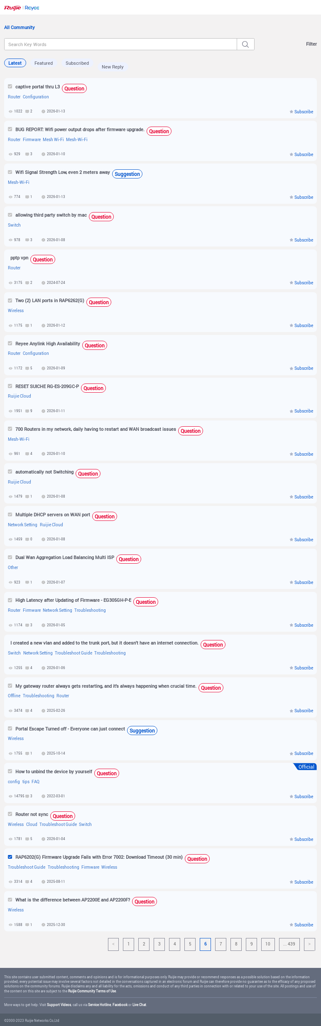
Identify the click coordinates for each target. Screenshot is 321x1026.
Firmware (32, 139)
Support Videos (59, 1004)
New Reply (113, 67)
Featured (43, 63)
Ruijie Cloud (19, 396)
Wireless (16, 310)
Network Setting (22, 525)
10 (267, 944)
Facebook (120, 1004)
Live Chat (139, 1004)
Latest (15, 63)
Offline (14, 696)
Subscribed (77, 63)
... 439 (289, 944)
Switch (14, 225)
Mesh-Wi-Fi (77, 139)
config (14, 781)
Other (13, 567)
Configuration (36, 97)
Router (14, 97)
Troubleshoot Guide (73, 653)
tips (25, 781)
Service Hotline (99, 1004)
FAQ (35, 781)
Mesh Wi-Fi (53, 139)
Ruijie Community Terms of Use (92, 991)
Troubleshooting (90, 610)
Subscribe (303, 112)
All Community (19, 27)
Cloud (31, 824)
